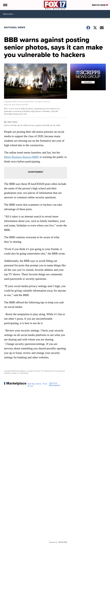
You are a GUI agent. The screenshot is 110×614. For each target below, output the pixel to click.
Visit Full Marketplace (54, 384)
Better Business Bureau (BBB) (21, 157)
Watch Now (100, 5)
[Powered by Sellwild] (62, 542)
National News (14, 27)
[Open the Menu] (5, 5)
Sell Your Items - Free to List (37, 385)
